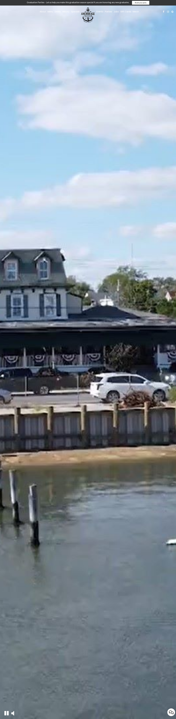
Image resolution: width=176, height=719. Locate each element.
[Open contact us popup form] (171, 712)
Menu (50, 11)
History (65, 11)
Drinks (58, 11)
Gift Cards (125, 11)
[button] (6, 713)
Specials (75, 11)
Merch (136, 11)
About (43, 11)
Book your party (140, 3)
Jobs (116, 11)
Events (99, 11)
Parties (108, 11)
